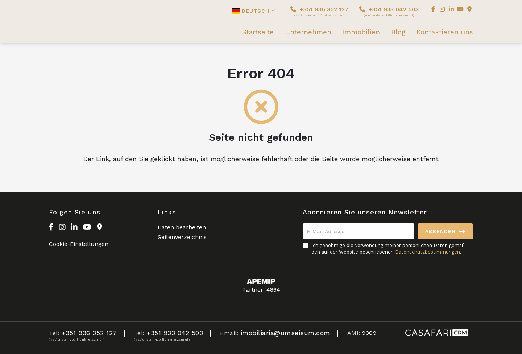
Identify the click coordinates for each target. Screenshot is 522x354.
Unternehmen (308, 32)
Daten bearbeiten (182, 227)
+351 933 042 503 (389, 11)
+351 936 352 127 (319, 11)
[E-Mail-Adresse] (358, 231)
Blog (398, 32)
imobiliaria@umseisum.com (285, 333)
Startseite (258, 32)
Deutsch (254, 11)
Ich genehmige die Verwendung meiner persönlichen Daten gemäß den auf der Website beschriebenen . (388, 249)
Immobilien (361, 32)
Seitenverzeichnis (182, 237)
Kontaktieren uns (445, 32)
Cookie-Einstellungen (78, 243)
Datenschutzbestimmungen (427, 252)
